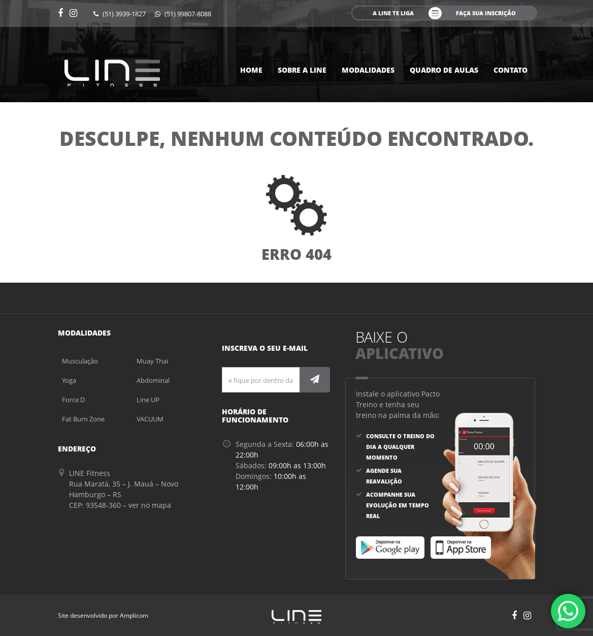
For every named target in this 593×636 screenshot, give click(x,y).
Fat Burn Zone (83, 418)
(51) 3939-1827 (119, 13)
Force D (73, 399)
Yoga (69, 380)
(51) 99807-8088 (183, 13)
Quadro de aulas (444, 70)
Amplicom (134, 615)
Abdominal (153, 380)
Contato (510, 70)
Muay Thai (152, 361)
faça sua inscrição (486, 13)
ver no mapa (149, 505)
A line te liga (393, 13)
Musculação (80, 361)
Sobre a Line (302, 70)
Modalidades (368, 70)
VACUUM (150, 418)
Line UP (148, 399)
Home (251, 70)
